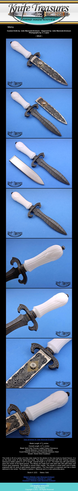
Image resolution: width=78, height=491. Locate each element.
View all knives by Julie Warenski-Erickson (39, 440)
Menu (11, 27)
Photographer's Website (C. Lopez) (39, 479)
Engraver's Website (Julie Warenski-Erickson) (39, 481)
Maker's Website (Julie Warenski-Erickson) (39, 477)
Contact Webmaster (39, 484)
